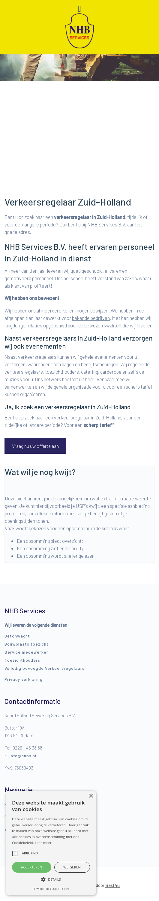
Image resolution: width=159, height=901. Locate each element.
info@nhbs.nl (23, 755)
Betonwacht (17, 635)
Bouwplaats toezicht (26, 643)
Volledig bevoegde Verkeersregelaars (44, 668)
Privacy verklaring (23, 679)
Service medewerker (26, 652)
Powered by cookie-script (51, 889)
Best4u (112, 885)
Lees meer (43, 842)
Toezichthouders (22, 660)
